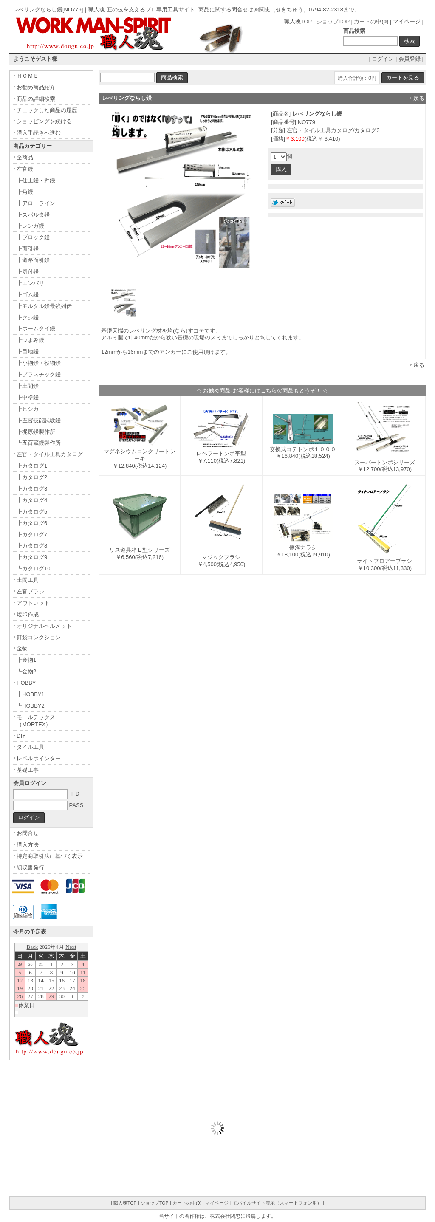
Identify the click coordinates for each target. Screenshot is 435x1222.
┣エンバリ (30, 283)
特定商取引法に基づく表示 (50, 856)
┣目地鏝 (28, 351)
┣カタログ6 (32, 523)
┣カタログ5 (32, 511)
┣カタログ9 (32, 557)
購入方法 (28, 844)
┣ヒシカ (28, 409)
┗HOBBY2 (31, 706)
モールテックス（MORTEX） (36, 721)
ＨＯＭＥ (28, 76)
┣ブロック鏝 (33, 237)
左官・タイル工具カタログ (50, 454)
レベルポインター (39, 758)
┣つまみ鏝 (30, 340)
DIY (21, 736)
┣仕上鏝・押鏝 (36, 180)
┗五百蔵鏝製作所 (39, 443)
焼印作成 (28, 614)
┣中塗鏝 (28, 397)
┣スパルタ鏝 (33, 215)
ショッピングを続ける (44, 121)
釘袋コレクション (39, 637)
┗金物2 (26, 671)
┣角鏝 (25, 192)
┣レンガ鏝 (30, 226)
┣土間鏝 (28, 386)
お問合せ (28, 833)
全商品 (25, 157)
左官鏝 (25, 169)
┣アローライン (36, 203)
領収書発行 (30, 867)
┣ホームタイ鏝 (36, 328)
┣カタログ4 (32, 500)
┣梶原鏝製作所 (36, 432)
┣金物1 (26, 660)
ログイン (383, 59)
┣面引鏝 (28, 249)
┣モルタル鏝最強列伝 (44, 306)
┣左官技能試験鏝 (39, 420)
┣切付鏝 (28, 271)
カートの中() (371, 21)
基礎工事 (28, 770)
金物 (22, 648)
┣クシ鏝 (28, 317)
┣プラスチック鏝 (39, 374)
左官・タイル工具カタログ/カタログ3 (333, 130)
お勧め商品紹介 (36, 87)
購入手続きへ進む (39, 133)
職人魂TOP (298, 21)
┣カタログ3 (32, 488)
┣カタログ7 (32, 534)
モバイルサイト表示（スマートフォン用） (277, 1202)
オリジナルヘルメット (44, 626)
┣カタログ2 (32, 477)
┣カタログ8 (32, 545)
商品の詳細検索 (36, 99)
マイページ (407, 21)
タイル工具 (30, 747)
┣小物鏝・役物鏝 (39, 363)
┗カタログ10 (33, 568)
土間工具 (28, 580)
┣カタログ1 (32, 466)
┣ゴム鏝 (28, 294)
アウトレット (33, 603)
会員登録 (409, 59)
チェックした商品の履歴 (47, 110)
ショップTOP (333, 21)
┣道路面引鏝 (33, 260)
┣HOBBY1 (31, 694)
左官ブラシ (30, 591)
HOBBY (26, 683)
